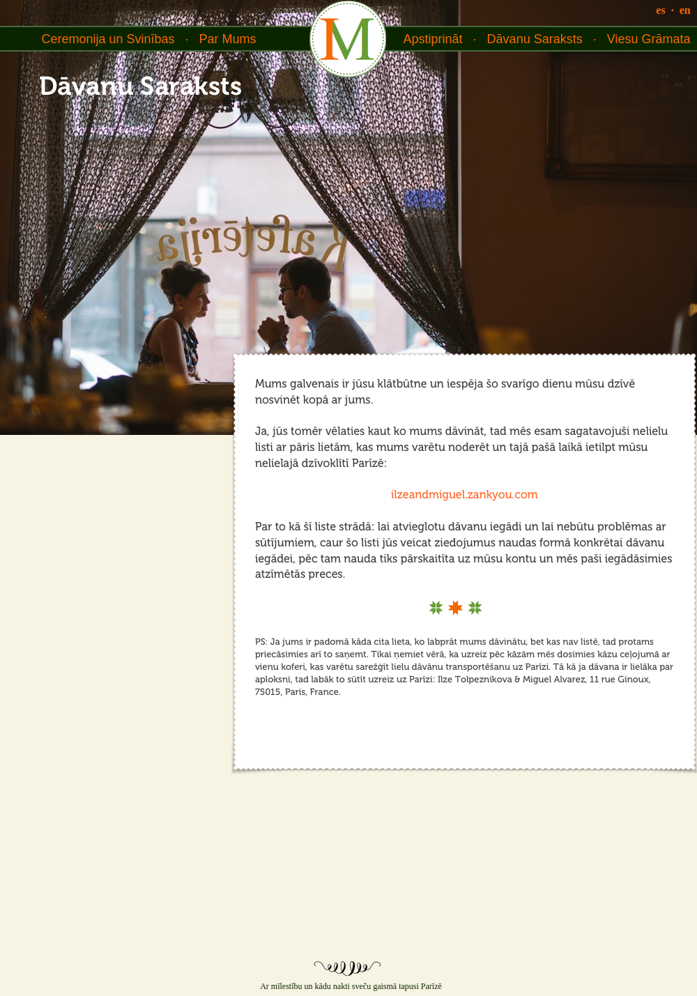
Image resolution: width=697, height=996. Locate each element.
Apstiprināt (433, 39)
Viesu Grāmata (649, 39)
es (660, 10)
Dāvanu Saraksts (535, 39)
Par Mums (227, 39)
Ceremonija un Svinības (107, 39)
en (685, 10)
